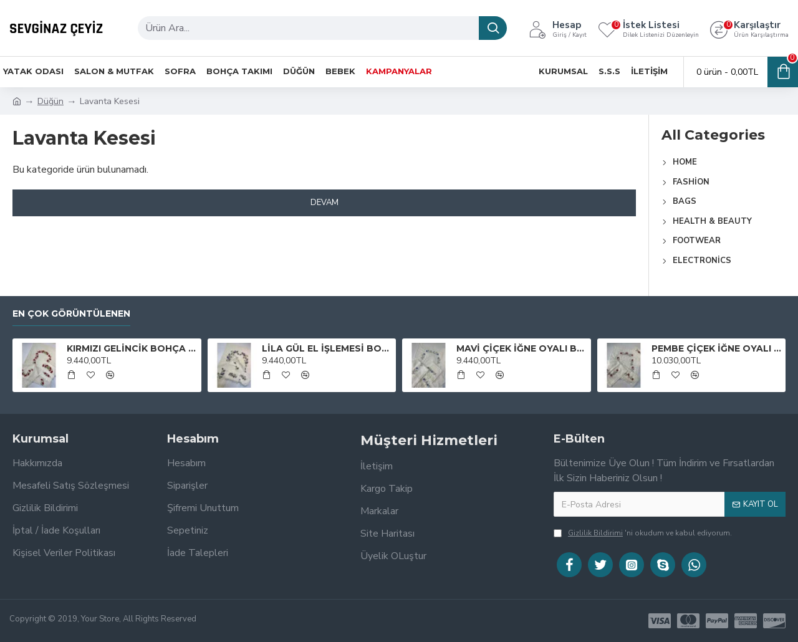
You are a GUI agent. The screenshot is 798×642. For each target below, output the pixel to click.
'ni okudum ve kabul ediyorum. (643, 533)
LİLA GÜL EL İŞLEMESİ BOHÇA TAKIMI (327, 348)
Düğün (50, 101)
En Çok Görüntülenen (71, 314)
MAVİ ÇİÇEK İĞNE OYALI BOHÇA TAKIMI (521, 348)
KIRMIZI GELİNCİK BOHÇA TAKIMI (131, 348)
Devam (324, 202)
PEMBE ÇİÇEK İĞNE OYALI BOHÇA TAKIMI (716, 348)
